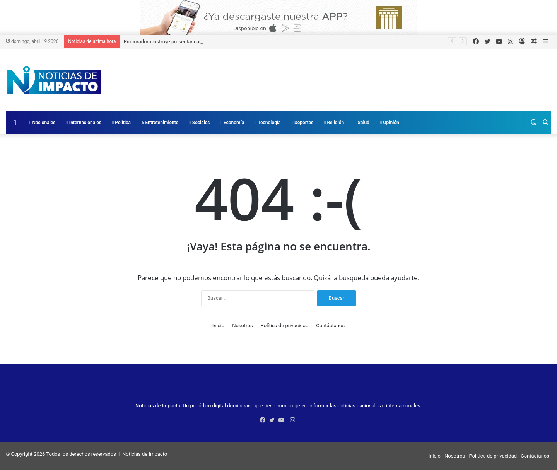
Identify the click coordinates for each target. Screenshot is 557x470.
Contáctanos (330, 325)
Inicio (218, 325)
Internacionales (83, 122)
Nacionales (42, 122)
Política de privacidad (285, 325)
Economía (232, 122)
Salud (362, 122)
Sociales (199, 122)
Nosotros (242, 325)
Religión (334, 122)
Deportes (302, 122)
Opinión (389, 122)
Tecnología (268, 122)
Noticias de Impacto (144, 454)
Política (121, 122)
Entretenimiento (160, 122)
